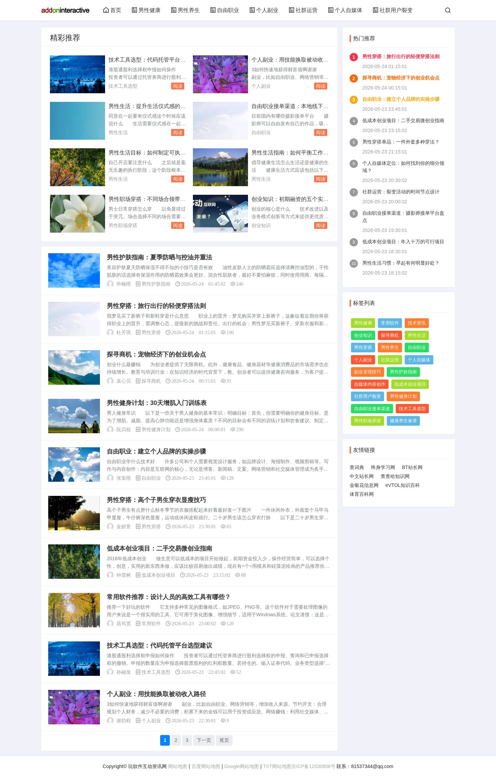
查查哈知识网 (395, 476)
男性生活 (118, 132)
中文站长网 (362, 476)
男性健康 (146, 10)
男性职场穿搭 (122, 225)
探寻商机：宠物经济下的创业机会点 (156, 354)
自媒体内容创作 (369, 384)
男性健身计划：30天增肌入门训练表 (157, 403)
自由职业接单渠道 (372, 408)
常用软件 (151, 623)
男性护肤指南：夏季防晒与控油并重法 (159, 257)
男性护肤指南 (156, 283)
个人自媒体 (345, 10)
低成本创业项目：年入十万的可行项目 (403, 241)
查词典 (357, 467)
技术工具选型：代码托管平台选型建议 (159, 645)
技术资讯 (417, 323)
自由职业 (224, 10)
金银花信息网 (364, 485)
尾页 (224, 740)
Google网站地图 (241, 766)
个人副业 (263, 10)
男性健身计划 (156, 429)
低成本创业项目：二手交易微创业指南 (159, 548)
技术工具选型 (122, 86)
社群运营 (303, 10)
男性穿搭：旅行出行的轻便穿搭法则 (156, 305)
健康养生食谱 (403, 420)
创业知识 (261, 225)
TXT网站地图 (277, 766)
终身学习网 (383, 467)
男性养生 (185, 10)
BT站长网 (412, 467)
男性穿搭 (151, 332)
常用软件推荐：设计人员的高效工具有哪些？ (169, 597)
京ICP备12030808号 (313, 766)
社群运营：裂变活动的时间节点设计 (401, 191)
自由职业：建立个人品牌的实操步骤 (156, 451)
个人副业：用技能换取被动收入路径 (156, 694)
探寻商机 (151, 381)
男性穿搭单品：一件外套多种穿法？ (401, 142)
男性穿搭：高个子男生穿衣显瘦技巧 (156, 500)
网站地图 (177, 766)
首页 (112, 10)
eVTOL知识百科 (402, 485)
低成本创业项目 (158, 575)
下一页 (204, 740)
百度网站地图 (206, 766)
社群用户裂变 (393, 10)
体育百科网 (362, 494)
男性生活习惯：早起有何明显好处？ (401, 263)
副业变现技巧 (367, 371)
